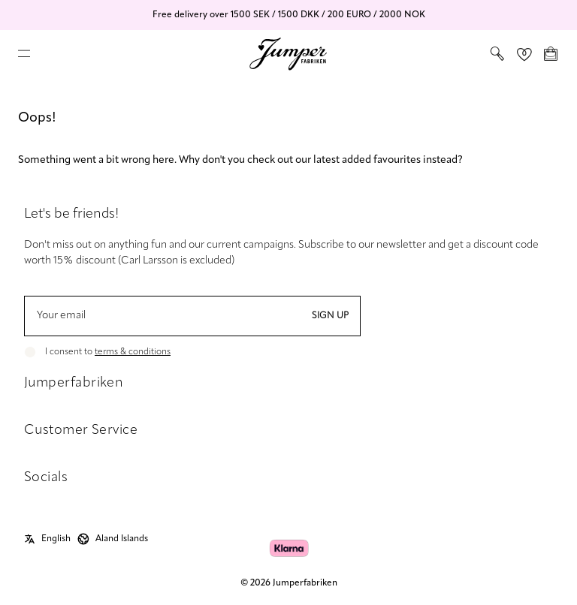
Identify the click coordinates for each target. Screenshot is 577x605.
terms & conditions (133, 352)
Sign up (330, 316)
